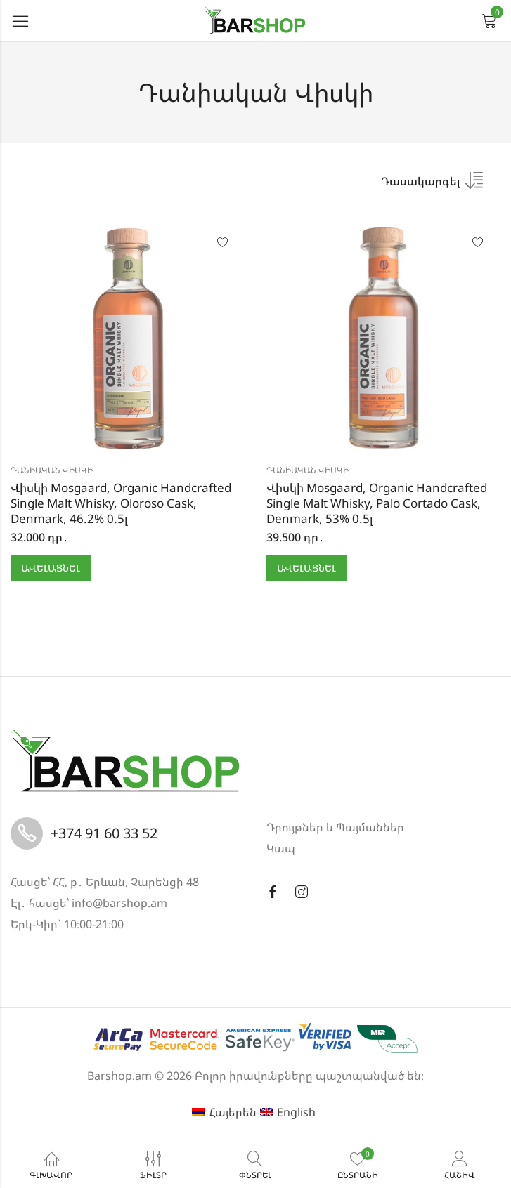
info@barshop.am (119, 903)
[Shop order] (431, 185)
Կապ (280, 848)
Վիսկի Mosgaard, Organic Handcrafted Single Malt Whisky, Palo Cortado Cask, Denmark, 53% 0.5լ (376, 503)
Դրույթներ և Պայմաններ (335, 827)
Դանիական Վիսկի (52, 470)
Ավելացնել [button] (50, 567)
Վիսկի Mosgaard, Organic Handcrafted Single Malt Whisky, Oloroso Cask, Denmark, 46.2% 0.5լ (121, 503)
